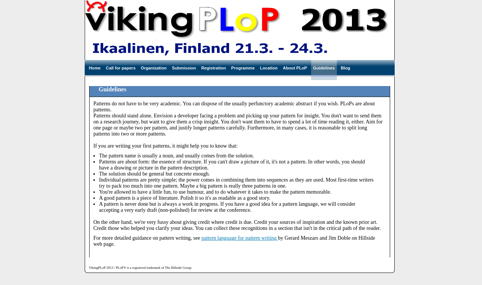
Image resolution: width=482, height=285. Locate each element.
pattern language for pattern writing (239, 238)
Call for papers (120, 68)
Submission (184, 68)
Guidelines (324, 68)
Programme (243, 68)
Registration (213, 68)
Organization (153, 68)
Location (269, 68)
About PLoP (295, 68)
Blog (345, 68)
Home (95, 68)
